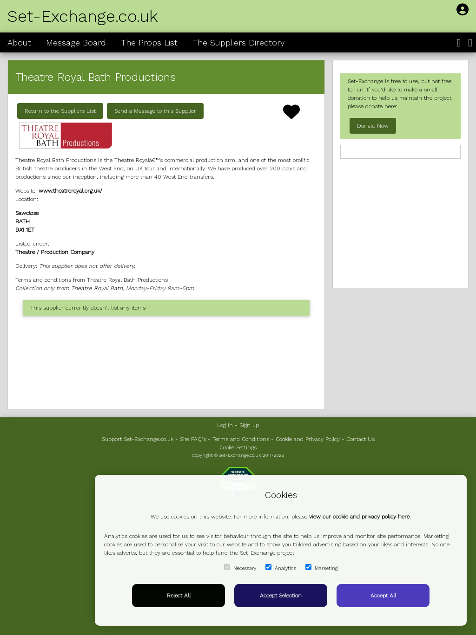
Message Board (76, 42)
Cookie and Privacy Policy (308, 439)
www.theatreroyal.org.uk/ (70, 191)
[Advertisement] (166, 362)
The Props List (149, 42)
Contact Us (360, 439)
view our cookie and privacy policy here (359, 516)
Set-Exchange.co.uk (82, 16)
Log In (225, 425)
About (19, 42)
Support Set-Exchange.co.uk (137, 439)
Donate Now (373, 126)
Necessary (240, 567)
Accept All (383, 595)
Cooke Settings (238, 447)
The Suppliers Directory (238, 42)
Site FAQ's (193, 439)
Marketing (321, 567)
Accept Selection (281, 595)
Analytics (280, 567)
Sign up (249, 425)
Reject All (179, 595)
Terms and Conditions (240, 439)
